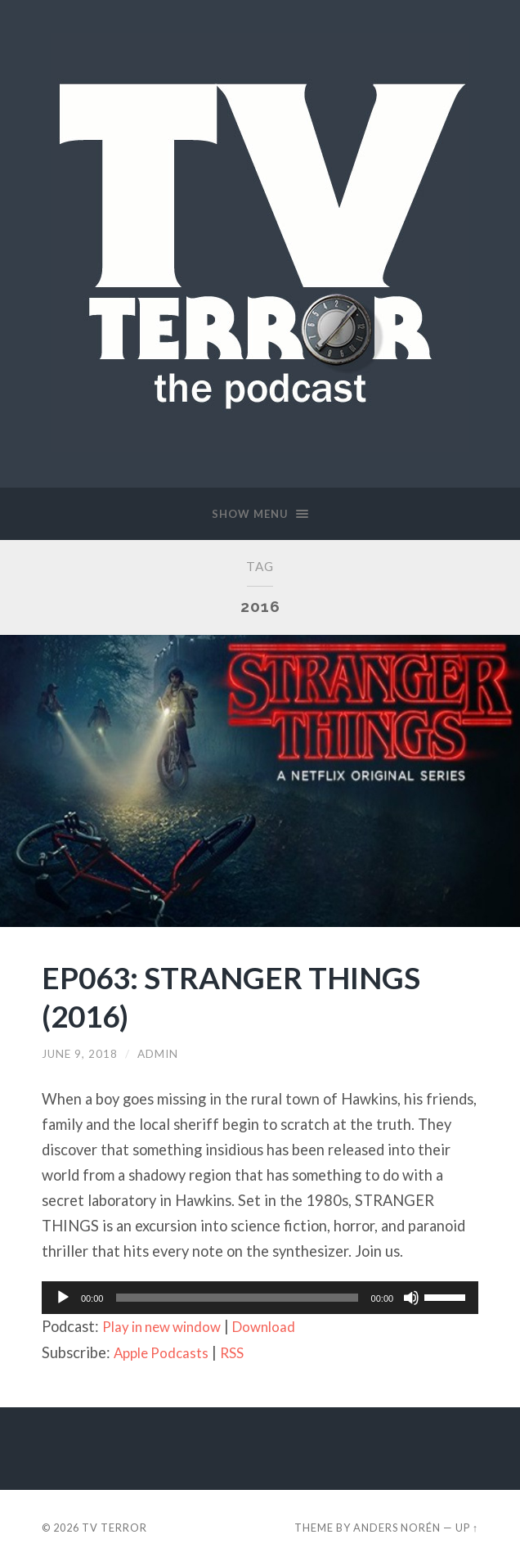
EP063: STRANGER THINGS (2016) (242, 995)
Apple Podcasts (164, 1352)
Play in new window (166, 1326)
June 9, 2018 (80, 1053)
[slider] (236, 1298)
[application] (260, 1297)
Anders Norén (397, 1527)
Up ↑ (466, 1527)
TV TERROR (114, 1527)
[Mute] (411, 1297)
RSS (239, 1352)
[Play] (63, 1297)
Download (276, 1326)
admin (157, 1053)
